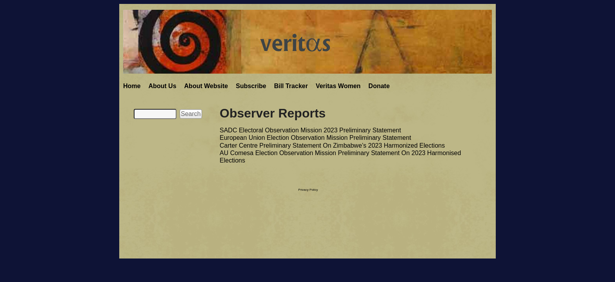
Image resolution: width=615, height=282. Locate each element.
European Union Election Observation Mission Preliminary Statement (315, 137)
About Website (206, 86)
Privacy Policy (308, 190)
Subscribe (251, 86)
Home (131, 86)
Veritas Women (338, 86)
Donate (378, 86)
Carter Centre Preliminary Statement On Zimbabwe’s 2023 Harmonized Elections (332, 145)
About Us (162, 86)
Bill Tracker (291, 86)
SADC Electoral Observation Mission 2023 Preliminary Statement (310, 130)
